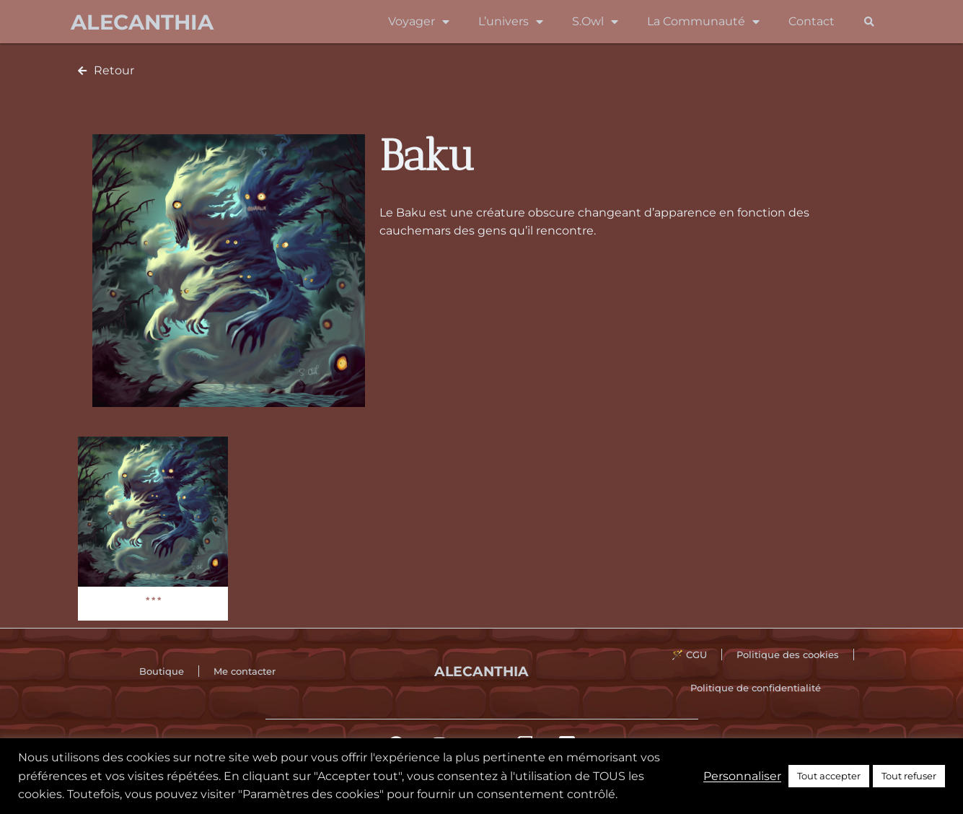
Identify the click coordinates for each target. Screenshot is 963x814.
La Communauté (703, 22)
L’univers (510, 22)
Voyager (418, 22)
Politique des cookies (787, 654)
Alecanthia (142, 22)
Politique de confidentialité (755, 687)
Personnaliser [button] (742, 776)
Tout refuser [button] (908, 776)
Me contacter (245, 671)
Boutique (161, 671)
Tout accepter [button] (829, 776)
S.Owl (595, 22)
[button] (870, 22)
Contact (811, 21)
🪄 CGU (689, 654)
